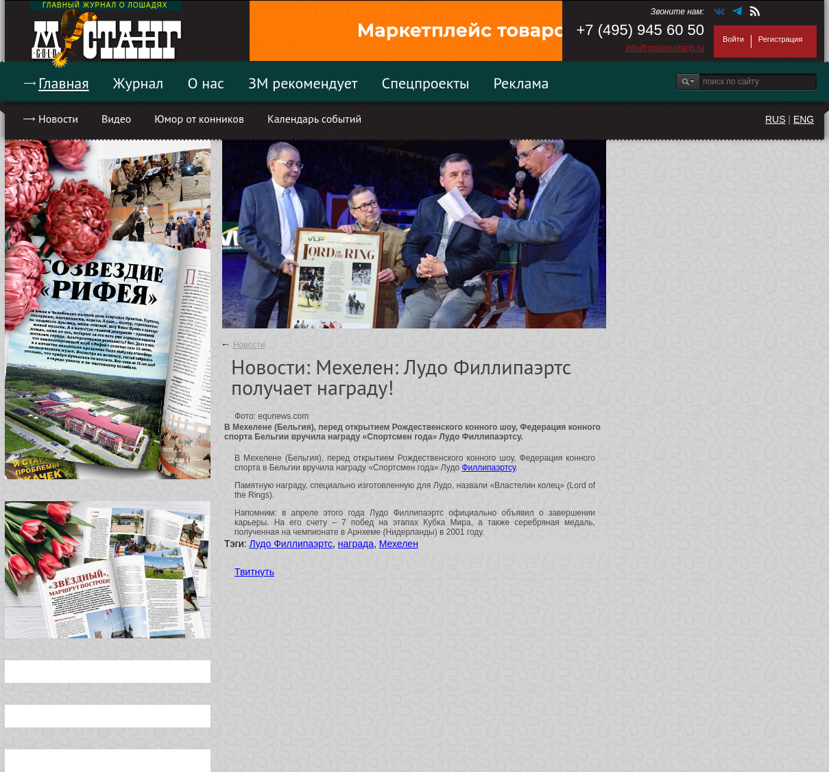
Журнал (138, 83)
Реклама (521, 83)
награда (356, 543)
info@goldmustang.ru (665, 48)
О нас (205, 83)
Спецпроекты (426, 83)
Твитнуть (254, 571)
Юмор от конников (199, 118)
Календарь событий (314, 118)
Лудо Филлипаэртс (291, 543)
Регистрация (780, 39)
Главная (63, 83)
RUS (775, 119)
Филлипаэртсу (488, 467)
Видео (116, 118)
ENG (803, 119)
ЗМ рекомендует (303, 83)
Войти (733, 39)
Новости (58, 118)
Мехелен (398, 543)
